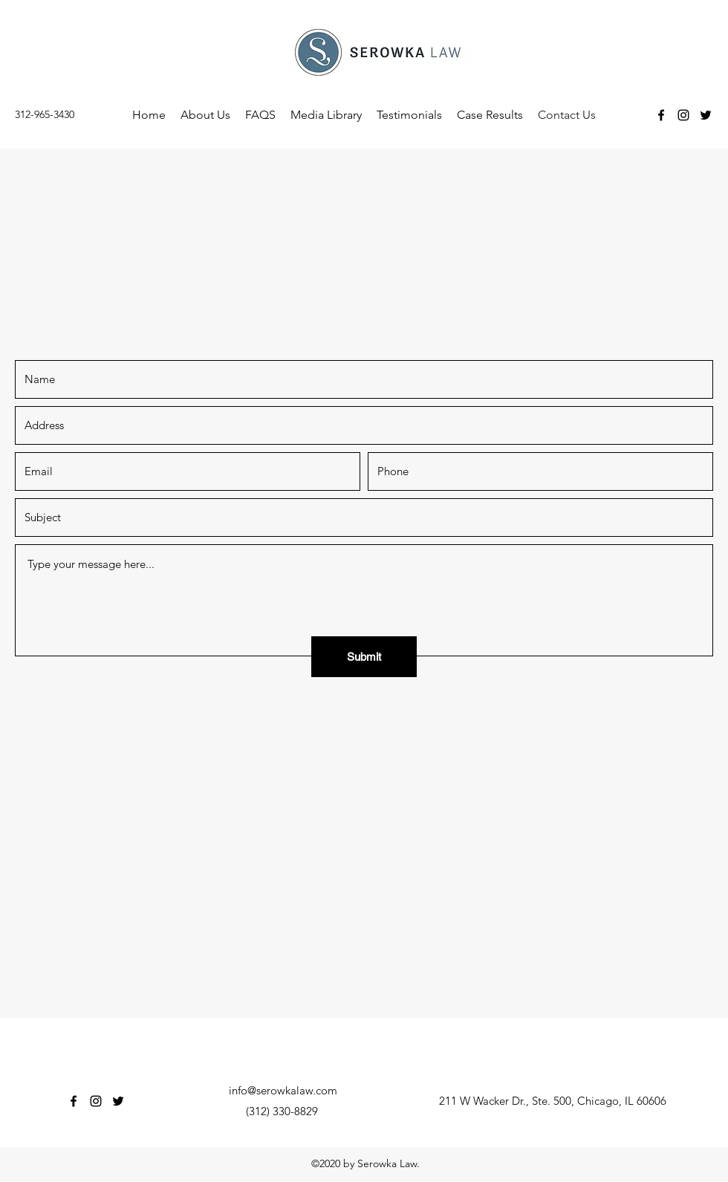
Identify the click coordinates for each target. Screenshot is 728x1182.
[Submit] (364, 656)
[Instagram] (683, 115)
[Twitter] (705, 115)
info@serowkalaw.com (283, 1090)
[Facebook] (661, 115)
